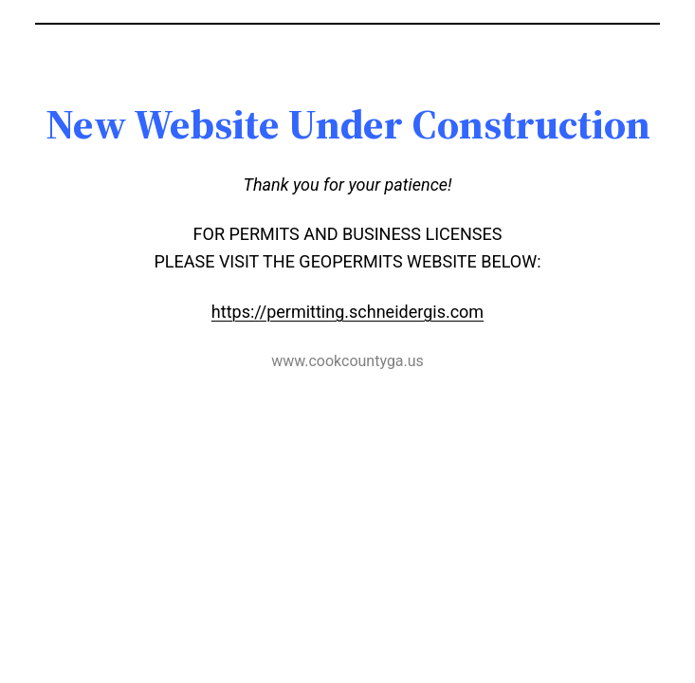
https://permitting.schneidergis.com (347, 312)
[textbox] (348, 125)
